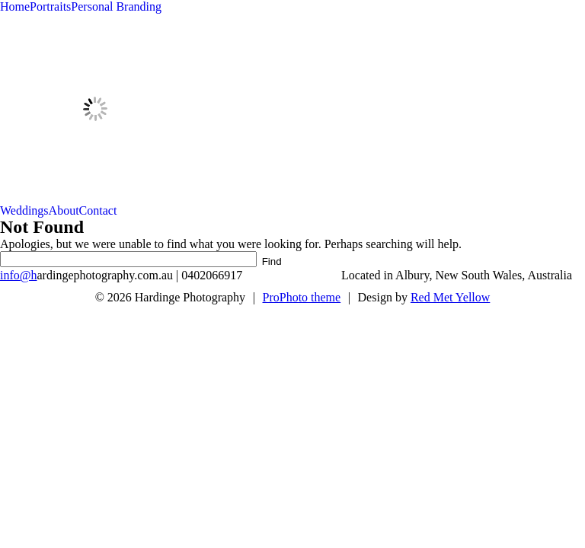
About (64, 210)
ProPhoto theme (302, 297)
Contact (98, 210)
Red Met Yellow (450, 297)
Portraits (50, 6)
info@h (18, 275)
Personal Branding (116, 6)
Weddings (24, 210)
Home (15, 6)
